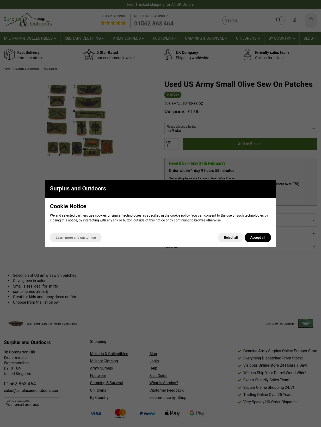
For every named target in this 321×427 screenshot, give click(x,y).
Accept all (257, 237)
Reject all (231, 237)
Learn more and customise (76, 237)
